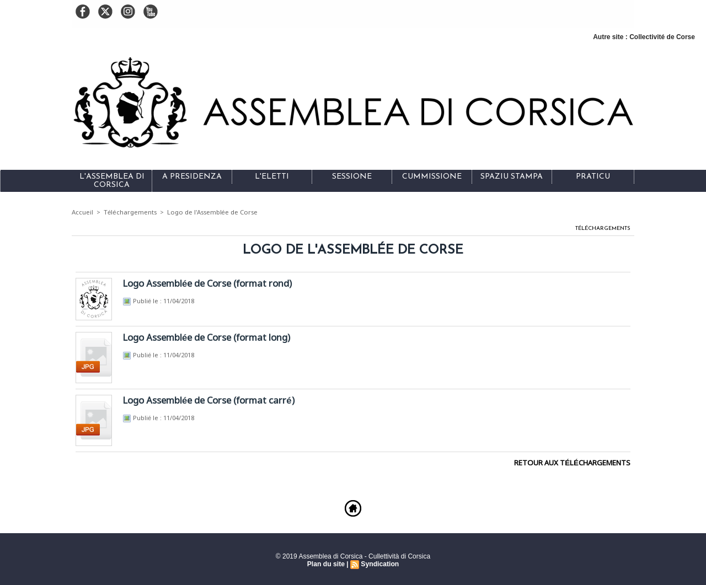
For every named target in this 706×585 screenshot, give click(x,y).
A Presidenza (192, 177)
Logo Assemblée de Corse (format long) (207, 337)
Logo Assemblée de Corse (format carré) (209, 400)
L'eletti (272, 177)
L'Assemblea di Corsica (112, 181)
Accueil (82, 212)
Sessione (352, 177)
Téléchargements (130, 212)
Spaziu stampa (511, 177)
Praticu (593, 177)
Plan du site (326, 563)
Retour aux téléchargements (573, 463)
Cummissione (432, 177)
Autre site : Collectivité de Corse (644, 37)
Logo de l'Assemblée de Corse (212, 212)
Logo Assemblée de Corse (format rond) (208, 283)
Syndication (379, 563)
